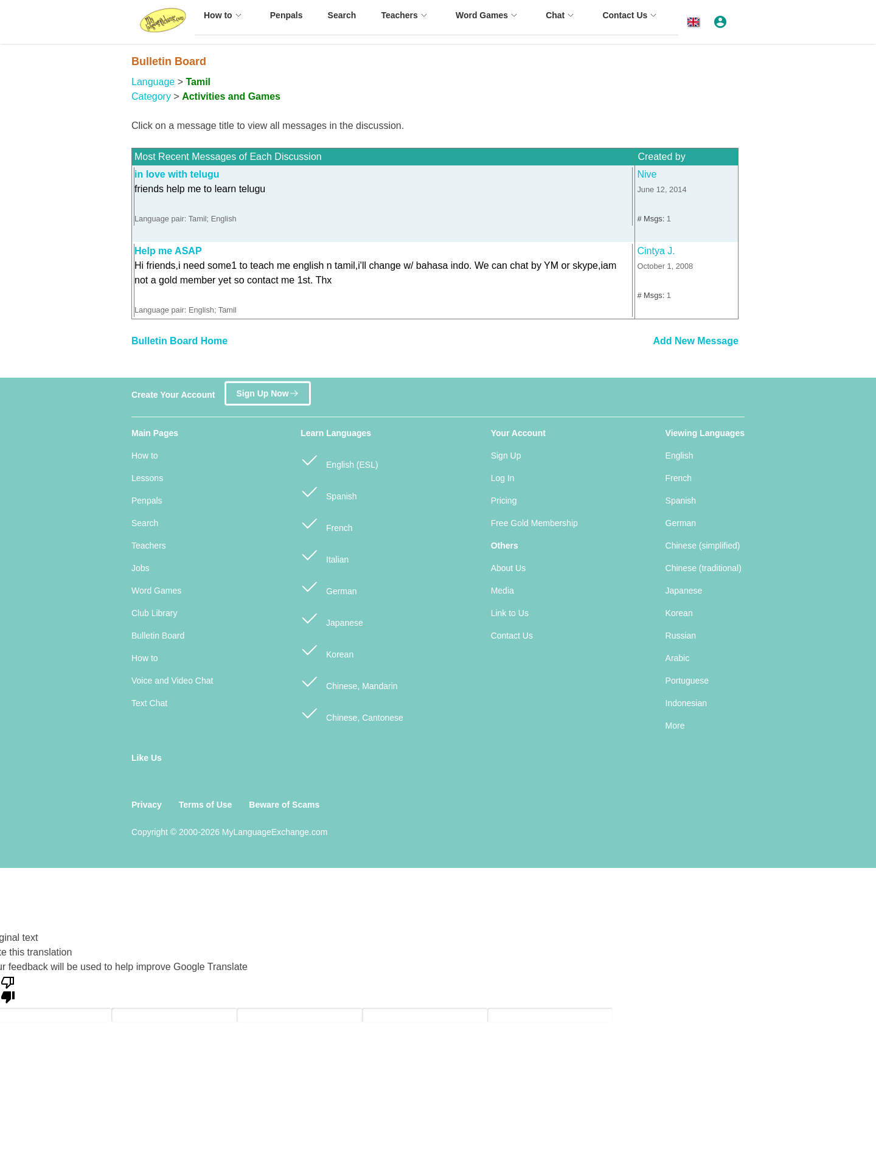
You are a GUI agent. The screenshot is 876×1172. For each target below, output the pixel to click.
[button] (695, 22)
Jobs (140, 568)
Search (144, 523)
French (326, 523)
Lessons (147, 478)
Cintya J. (656, 251)
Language (153, 82)
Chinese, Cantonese (352, 712)
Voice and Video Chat (172, 680)
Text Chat (149, 703)
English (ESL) (339, 459)
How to (144, 455)
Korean (327, 649)
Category (151, 96)
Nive (646, 174)
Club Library (154, 613)
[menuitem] (224, 21)
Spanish (328, 491)
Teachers (148, 545)
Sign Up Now (267, 389)
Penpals (146, 500)
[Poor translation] (8, 989)
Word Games (156, 590)
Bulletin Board (157, 635)
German (328, 586)
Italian (325, 554)
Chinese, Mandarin (349, 681)
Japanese (332, 618)
